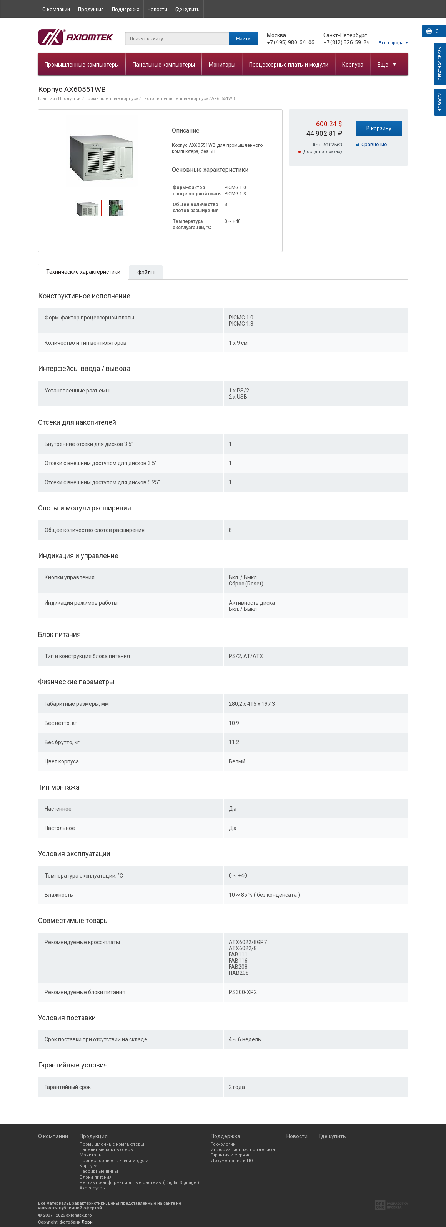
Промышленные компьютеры (82, 65)
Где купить (187, 9)
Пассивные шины (99, 1171)
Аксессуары (93, 1187)
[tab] (88, 208)
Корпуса (352, 65)
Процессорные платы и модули (288, 65)
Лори (87, 1222)
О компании (56, 9)
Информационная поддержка (243, 1149)
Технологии (223, 1144)
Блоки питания (96, 1177)
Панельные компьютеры (164, 65)
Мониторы (222, 65)
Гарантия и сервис (231, 1154)
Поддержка (126, 9)
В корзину (378, 128)
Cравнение (374, 144)
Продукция (91, 9)
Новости (157, 9)
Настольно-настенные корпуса (174, 98)
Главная (46, 98)
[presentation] (87, 213)
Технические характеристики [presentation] (83, 272)
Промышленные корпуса (111, 98)
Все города (391, 42)
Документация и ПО (232, 1160)
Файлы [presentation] (146, 272)
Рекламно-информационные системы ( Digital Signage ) (139, 1182)
